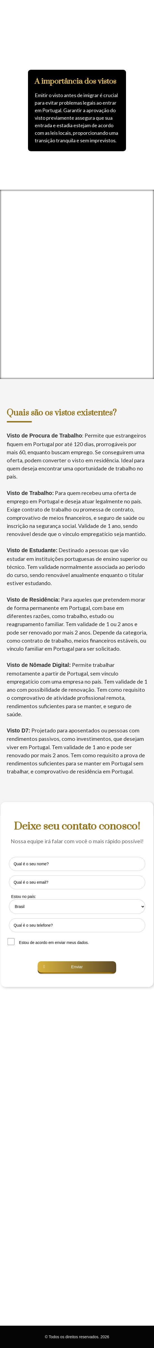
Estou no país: (23, 896)
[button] (6, 95)
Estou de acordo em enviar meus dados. (54, 942)
